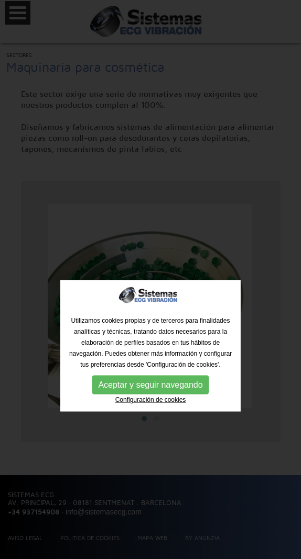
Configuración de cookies (150, 415)
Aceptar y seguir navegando (150, 400)
